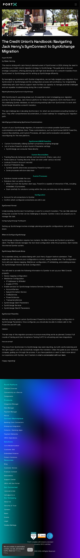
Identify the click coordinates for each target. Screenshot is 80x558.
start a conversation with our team (51, 355)
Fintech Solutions (10, 457)
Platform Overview (10, 388)
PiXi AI (6, 415)
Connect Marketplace (13, 418)
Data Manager (9, 408)
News (6, 513)
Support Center (10, 479)
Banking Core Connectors (14, 422)
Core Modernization (11, 445)
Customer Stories (10, 468)
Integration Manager (11, 404)
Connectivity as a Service (13, 392)
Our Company (10, 498)
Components (8, 396)
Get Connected (11, 487)
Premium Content (10, 472)
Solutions (8, 442)
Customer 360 (9, 449)
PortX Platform (10, 385)
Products (8, 400)
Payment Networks (11, 434)
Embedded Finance (11, 453)
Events (6, 517)
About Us (7, 502)
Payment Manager (10, 412)
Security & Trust (10, 505)
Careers (7, 509)
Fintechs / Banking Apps (13, 430)
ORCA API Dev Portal (12, 483)
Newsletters (8, 475)
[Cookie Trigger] (10, 525)
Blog (6, 464)
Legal (6, 521)
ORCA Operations (10, 438)
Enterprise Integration (12, 426)
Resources (8, 460)
